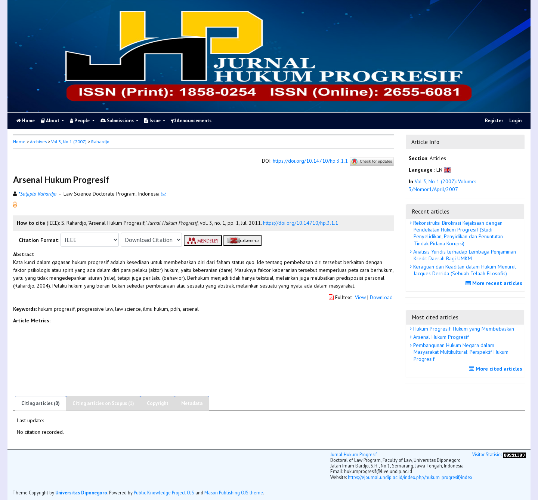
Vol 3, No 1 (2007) (69, 141)
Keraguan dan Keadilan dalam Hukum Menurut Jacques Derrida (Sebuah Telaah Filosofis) (464, 270)
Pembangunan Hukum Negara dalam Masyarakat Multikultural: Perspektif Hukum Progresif (460, 352)
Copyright (157, 403)
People (80, 120)
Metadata (191, 403)
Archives (38, 141)
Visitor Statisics (487, 454)
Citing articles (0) (40, 403)
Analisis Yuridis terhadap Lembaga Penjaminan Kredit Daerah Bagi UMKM (464, 255)
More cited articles (496, 368)
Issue (153, 120)
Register (494, 120)
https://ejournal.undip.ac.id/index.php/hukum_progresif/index (410, 477)
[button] (15, 204)
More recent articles (494, 283)
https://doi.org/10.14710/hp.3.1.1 (310, 161)
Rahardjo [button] (100, 141)
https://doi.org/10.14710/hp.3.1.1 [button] (300, 223)
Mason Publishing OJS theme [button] (233, 493)
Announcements (191, 120)
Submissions (118, 120)
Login (515, 120)
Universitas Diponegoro (81, 493)
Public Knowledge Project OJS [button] (164, 493)
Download (381, 297)
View (360, 297)
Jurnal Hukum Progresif (353, 454)
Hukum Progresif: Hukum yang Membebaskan (463, 328)
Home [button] (19, 141)
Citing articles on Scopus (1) (103, 403)
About (51, 120)
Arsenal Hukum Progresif (440, 337)
